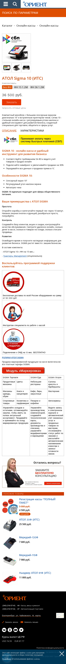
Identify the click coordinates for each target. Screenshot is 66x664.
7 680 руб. (24, 542)
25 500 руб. (25, 524)
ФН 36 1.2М (37, 87)
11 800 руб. (25, 577)
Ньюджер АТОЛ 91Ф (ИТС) (35, 572)
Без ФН (7, 87)
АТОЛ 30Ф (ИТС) (29, 519)
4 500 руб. (24, 510)
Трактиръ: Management (15, 256)
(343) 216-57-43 (8, 605)
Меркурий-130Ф (28, 537)
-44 (18, 605)
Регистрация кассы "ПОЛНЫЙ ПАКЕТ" (37, 501)
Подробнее (6, 659)
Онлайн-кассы (25, 25)
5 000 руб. (24, 506)
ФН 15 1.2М (21, 87)
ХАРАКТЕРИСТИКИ (32, 130)
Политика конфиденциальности (50, 648)
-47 (18, 609)
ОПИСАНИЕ (9, 130)
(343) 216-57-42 (8, 609)
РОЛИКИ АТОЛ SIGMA (13, 357)
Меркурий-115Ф (28, 555)
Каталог (7, 25)
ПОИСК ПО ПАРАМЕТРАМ (20, 12)
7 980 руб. (24, 560)
